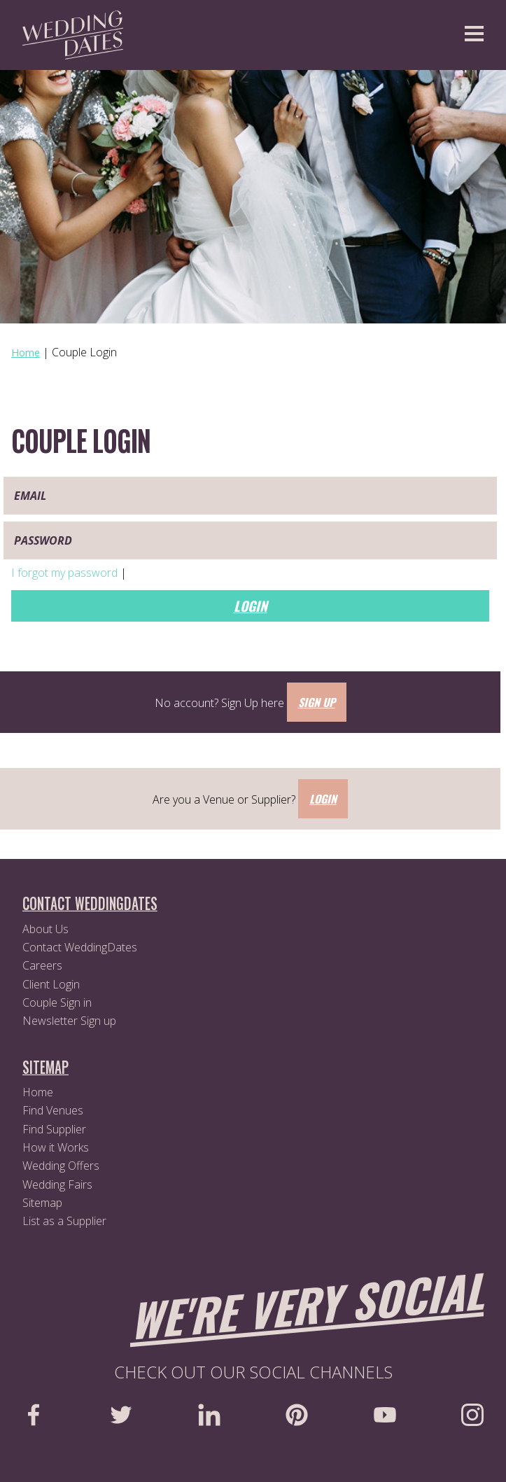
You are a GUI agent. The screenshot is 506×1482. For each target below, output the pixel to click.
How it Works (55, 1147)
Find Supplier (54, 1129)
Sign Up (316, 702)
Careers (42, 965)
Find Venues (52, 1110)
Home (37, 1092)
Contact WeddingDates (79, 947)
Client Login (51, 984)
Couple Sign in (57, 1002)
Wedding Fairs (57, 1184)
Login (250, 606)
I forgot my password (65, 572)
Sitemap (42, 1202)
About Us (45, 929)
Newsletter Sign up (69, 1020)
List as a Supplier (64, 1221)
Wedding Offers (60, 1165)
